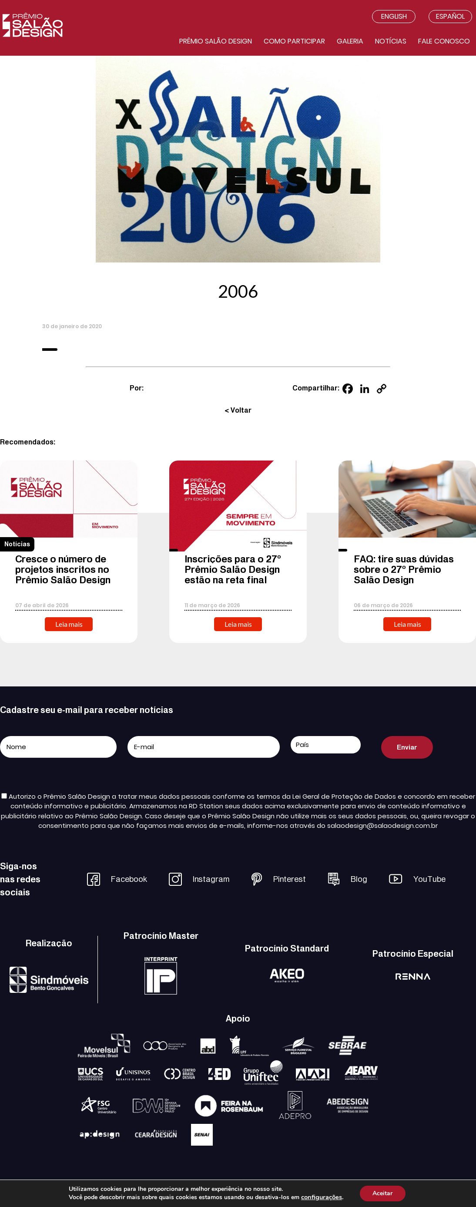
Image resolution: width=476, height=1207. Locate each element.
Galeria (350, 41)
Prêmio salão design (215, 41)
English (394, 16)
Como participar (294, 41)
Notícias (390, 41)
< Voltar (238, 410)
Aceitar (382, 1193)
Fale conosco (444, 41)
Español (450, 16)
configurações (321, 1197)
